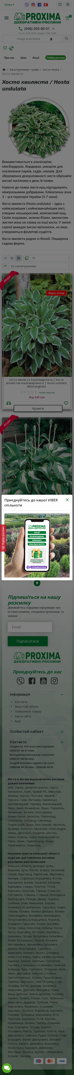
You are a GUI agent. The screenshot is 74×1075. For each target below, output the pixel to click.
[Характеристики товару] (3, 538)
